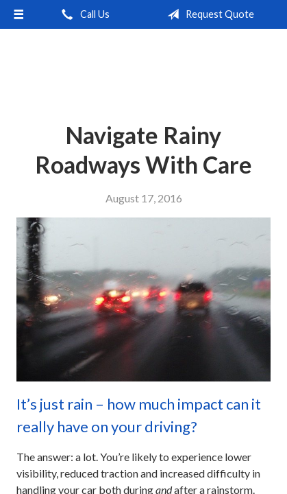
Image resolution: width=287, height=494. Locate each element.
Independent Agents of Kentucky (144, 64)
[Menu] (19, 14)
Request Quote (208, 14)
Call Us (83, 14)
